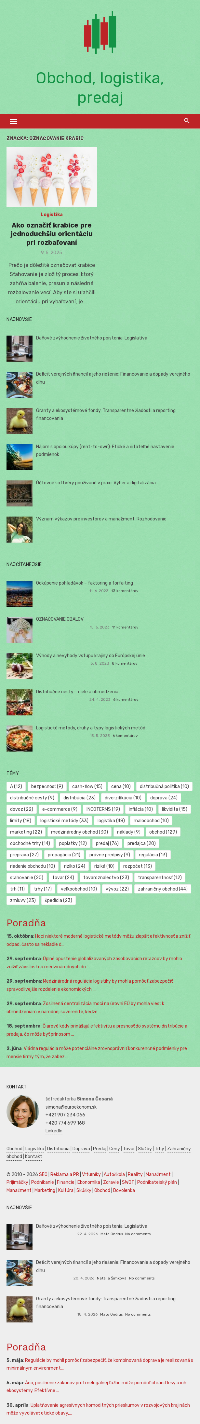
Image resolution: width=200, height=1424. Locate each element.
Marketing (44, 1190)
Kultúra (65, 1190)
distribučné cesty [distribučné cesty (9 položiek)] (32, 798)
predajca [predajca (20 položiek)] (141, 843)
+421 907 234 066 (65, 1115)
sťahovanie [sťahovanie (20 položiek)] (26, 877)
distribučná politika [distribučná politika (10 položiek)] (164, 786)
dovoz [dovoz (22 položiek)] (21, 809)
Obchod (14, 1149)
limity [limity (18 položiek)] (20, 820)
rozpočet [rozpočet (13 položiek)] (137, 866)
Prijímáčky (17, 1182)
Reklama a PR (64, 1174)
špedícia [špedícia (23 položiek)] (58, 900)
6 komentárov (126, 699)
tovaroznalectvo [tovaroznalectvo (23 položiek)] (106, 877)
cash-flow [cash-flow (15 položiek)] (87, 786)
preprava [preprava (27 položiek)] (24, 855)
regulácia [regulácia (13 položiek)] (153, 855)
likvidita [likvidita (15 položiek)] (174, 809)
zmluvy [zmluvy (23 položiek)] (23, 900)
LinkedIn (54, 1131)
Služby (145, 1149)
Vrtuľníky (91, 1174)
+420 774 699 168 (65, 1123)
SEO (43, 1174)
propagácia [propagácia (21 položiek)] (64, 855)
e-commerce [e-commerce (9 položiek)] (59, 809)
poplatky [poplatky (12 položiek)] (73, 843)
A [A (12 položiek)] (16, 786)
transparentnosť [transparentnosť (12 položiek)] (160, 877)
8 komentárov (125, 663)
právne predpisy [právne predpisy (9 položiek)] (109, 855)
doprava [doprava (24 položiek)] (164, 798)
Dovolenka (124, 1190)
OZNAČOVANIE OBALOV (60, 619)
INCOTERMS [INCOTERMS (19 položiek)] (103, 809)
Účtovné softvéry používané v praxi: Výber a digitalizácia (96, 483)
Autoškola (114, 1174)
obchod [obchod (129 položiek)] (163, 832)
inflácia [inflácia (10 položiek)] (141, 809)
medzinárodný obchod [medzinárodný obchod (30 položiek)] (79, 832)
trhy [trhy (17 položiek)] (43, 889)
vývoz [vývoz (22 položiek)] (117, 889)
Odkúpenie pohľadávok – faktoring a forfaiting (84, 583)
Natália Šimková (112, 1278)
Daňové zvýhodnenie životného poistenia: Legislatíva (91, 338)
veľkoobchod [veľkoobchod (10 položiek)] (79, 889)
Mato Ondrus (111, 1234)
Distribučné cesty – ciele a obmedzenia (77, 692)
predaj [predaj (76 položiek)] (107, 843)
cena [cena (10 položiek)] (121, 786)
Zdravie (111, 1182)
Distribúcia (58, 1149)
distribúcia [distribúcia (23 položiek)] (79, 798)
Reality (135, 1174)
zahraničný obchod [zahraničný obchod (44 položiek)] (163, 889)
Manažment (158, 1174)
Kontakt (33, 1156)
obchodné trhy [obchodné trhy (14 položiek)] (30, 843)
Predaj (99, 1149)
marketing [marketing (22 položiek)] (26, 832)
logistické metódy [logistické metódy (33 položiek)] (64, 820)
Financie (65, 1182)
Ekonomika (88, 1182)
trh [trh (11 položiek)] (17, 889)
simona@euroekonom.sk (71, 1107)
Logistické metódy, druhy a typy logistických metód (90, 728)
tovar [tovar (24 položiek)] (63, 877)
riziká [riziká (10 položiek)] (104, 866)
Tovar (129, 1149)
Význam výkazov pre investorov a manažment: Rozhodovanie (101, 519)
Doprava (81, 1149)
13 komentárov (125, 590)
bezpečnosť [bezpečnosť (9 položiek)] (47, 786)
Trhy (159, 1149)
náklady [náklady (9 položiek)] (128, 832)
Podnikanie (42, 1182)
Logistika (52, 214)
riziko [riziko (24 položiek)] (74, 866)
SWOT (128, 1182)
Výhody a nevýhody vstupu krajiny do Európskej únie (90, 655)
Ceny (114, 1149)
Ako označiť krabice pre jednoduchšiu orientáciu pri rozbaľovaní (52, 233)
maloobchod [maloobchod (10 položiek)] (151, 820)
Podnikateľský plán (157, 1182)
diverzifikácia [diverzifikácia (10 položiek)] (123, 798)
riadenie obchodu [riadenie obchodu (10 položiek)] (32, 866)
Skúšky (83, 1190)
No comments (138, 1234)
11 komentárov (125, 627)
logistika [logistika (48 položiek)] (111, 820)
